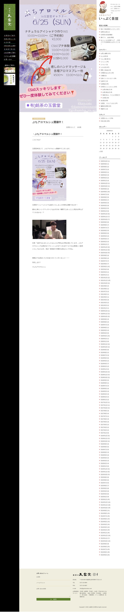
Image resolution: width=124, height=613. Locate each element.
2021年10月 (104, 283)
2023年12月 (104, 214)
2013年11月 (104, 538)
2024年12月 (104, 183)
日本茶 (104, 98)
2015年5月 (104, 488)
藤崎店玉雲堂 (104, 106)
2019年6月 (104, 358)
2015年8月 (104, 480)
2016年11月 (104, 438)
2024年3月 (104, 205)
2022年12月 (104, 247)
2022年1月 (104, 275)
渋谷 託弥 (103, 121)
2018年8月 (104, 383)
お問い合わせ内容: (41, 588)
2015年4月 (104, 491)
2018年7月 (104, 385)
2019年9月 (104, 349)
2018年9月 (104, 380)
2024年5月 (104, 200)
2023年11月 (104, 216)
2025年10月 (104, 161)
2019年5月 (104, 361)
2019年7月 (104, 355)
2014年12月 (104, 502)
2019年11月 (104, 344)
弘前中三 (103, 81)
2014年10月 (104, 507)
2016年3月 (104, 460)
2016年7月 (104, 449)
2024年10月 (104, 186)
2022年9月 (104, 255)
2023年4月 (104, 236)
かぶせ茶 (103, 56)
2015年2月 (104, 496)
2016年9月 (104, 444)
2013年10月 (104, 541)
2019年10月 (104, 347)
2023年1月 (104, 244)
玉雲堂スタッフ (70, 127)
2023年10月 (104, 219)
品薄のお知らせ (105, 32)
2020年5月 (104, 330)
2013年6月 (104, 552)
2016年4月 (104, 458)
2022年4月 (104, 269)
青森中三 (103, 109)
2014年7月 (104, 516)
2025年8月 (104, 166)
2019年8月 (104, 352)
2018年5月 (104, 391)
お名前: (38, 576)
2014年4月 (104, 524)
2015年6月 (104, 485)
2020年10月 (104, 316)
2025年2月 (104, 178)
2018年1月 (104, 399)
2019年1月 (104, 369)
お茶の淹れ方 (106, 89)
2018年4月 (104, 394)
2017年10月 (104, 408)
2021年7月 (104, 291)
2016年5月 (104, 455)
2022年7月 (104, 261)
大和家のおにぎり (106, 73)
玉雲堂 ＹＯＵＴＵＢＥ (108, 103)
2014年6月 (104, 519)
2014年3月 (104, 527)
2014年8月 (104, 513)
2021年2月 (104, 305)
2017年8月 (104, 413)
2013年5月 (104, 555)
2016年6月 (104, 452)
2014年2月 (104, 530)
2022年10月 (104, 252)
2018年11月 (104, 374)
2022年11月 (104, 250)
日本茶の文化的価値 (106, 34)
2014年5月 (104, 521)
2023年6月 (104, 230)
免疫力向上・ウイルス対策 (110, 95)
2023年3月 (104, 239)
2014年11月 (104, 505)
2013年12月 (104, 535)
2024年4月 (104, 202)
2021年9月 (104, 286)
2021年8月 (104, 288)
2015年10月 (104, 474)
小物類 (103, 75)
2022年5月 (104, 266)
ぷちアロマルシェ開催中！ (48, 122)
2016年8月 (104, 446)
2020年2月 (104, 338)
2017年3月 (104, 427)
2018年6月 (104, 388)
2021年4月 (104, 300)
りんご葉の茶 (104, 59)
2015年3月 (104, 494)
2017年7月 (104, 416)
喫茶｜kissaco (105, 70)
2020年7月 (104, 324)
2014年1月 (104, 532)
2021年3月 (104, 302)
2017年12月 (104, 402)
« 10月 (101, 151)
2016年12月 (104, 435)
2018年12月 (104, 372)
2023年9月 (104, 222)
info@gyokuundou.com (86, 588)
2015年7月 (104, 483)
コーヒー (103, 64)
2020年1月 (104, 341)
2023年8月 (104, 225)
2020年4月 (104, 333)
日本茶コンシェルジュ (107, 86)
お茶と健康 (104, 53)
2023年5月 (104, 233)
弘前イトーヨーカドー (107, 78)
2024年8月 (104, 191)
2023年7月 (104, 227)
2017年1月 (104, 433)
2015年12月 (104, 469)
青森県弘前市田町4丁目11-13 (94, 579)
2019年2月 (104, 366)
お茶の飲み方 (106, 92)
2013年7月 (104, 549)
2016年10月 (104, 441)
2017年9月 (104, 410)
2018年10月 (104, 377)
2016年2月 (104, 463)
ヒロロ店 (103, 67)
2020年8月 (104, 322)
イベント (103, 61)
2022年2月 (104, 272)
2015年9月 (104, 477)
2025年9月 (104, 164)
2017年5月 (104, 422)
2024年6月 (104, 197)
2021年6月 (104, 294)
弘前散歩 (103, 84)
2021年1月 (104, 308)
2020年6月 (104, 327)
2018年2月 (104, 397)
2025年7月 (104, 169)
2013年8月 (104, 546)
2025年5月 (104, 172)
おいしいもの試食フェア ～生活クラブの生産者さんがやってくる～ (110, 42)
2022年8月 (104, 258)
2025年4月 (104, 175)
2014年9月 (104, 510)
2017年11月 (104, 405)
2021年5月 (104, 297)
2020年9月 (104, 319)
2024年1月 (104, 211)
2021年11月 (104, 280)
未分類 (79, 127)
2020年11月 (104, 313)
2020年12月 (104, 311)
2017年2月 (104, 430)
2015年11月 (104, 471)
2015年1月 (104, 499)
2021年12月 (104, 277)
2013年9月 (104, 544)
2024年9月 (104, 189)
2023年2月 (104, 241)
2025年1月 (104, 180)
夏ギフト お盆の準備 (107, 37)
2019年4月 (104, 363)
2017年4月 (104, 424)
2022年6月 (104, 263)
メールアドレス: (40, 582)
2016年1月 (104, 466)
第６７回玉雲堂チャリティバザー (110, 29)
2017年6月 (104, 419)
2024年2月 (104, 208)
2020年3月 (104, 336)
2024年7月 (104, 194)
